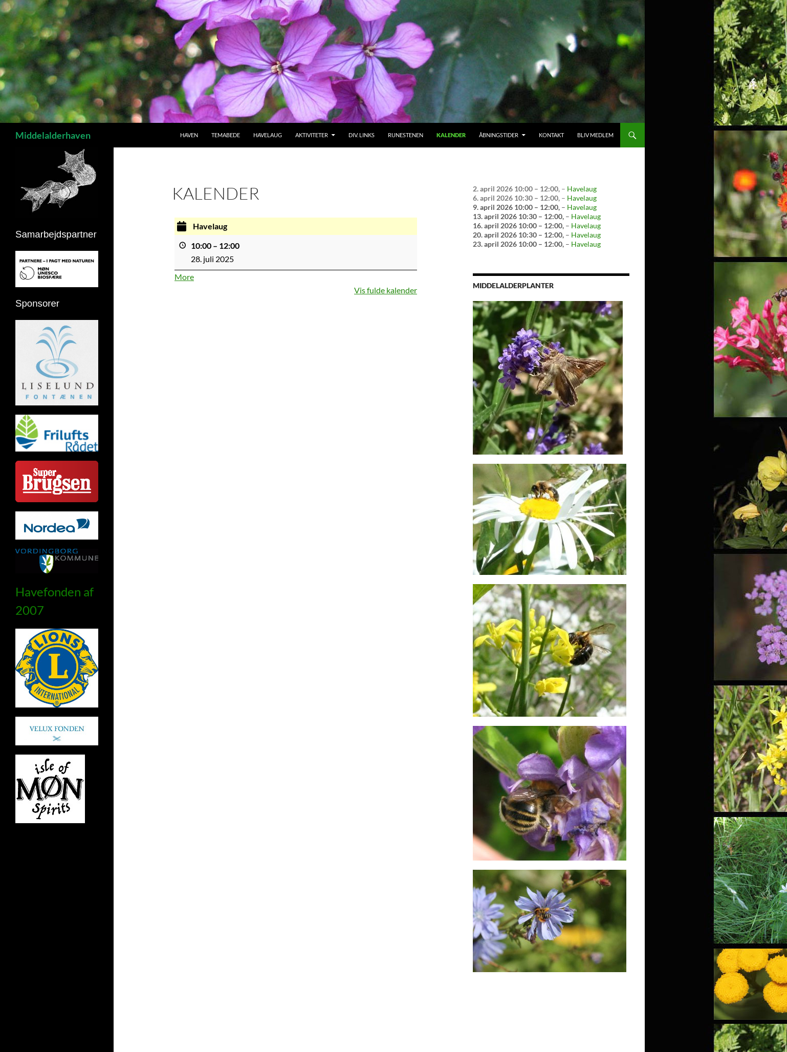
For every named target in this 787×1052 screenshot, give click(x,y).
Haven (189, 135)
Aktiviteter (311, 135)
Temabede (225, 135)
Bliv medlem (595, 135)
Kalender (451, 135)
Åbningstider (498, 135)
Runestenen (405, 135)
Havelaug (267, 135)
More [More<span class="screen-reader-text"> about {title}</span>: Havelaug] (184, 277)
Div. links (361, 135)
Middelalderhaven (53, 135)
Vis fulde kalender (385, 290)
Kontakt (551, 135)
